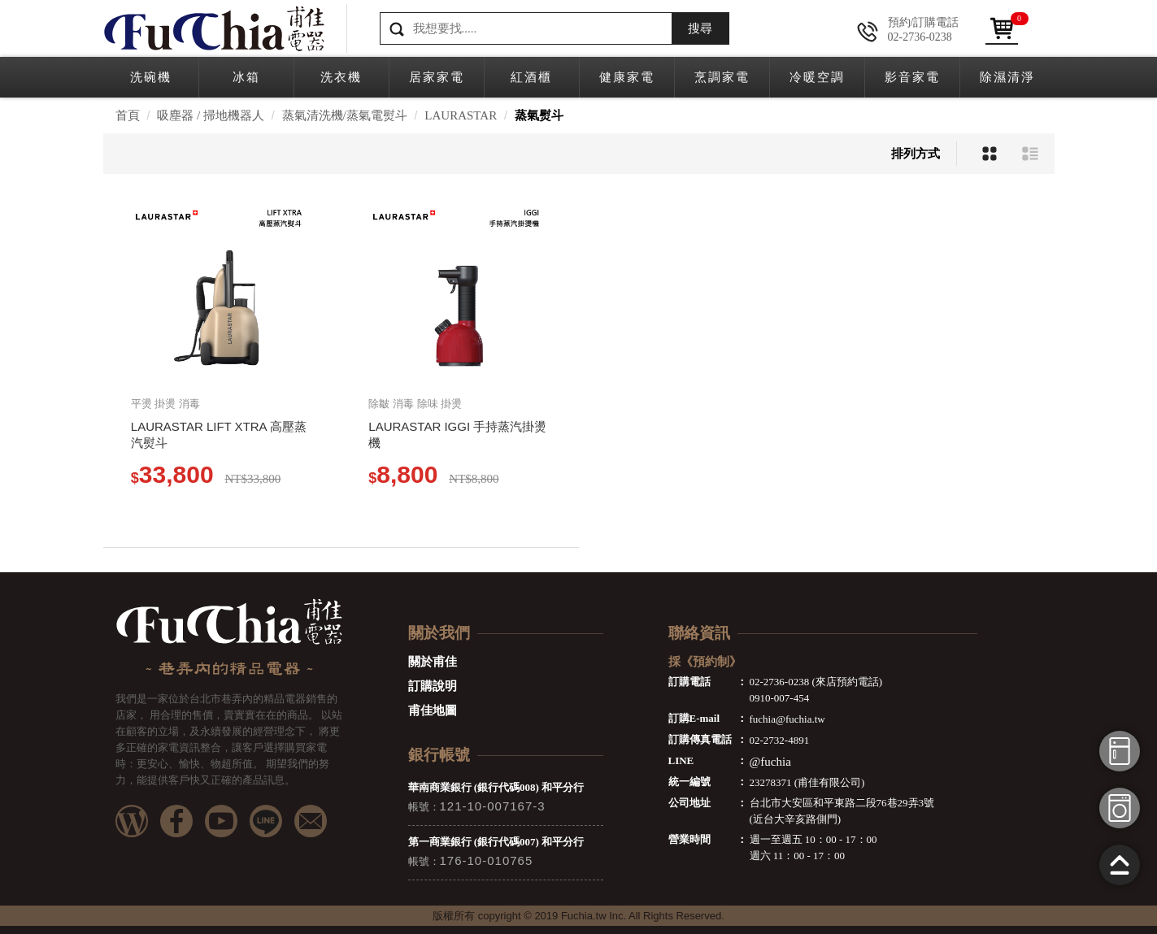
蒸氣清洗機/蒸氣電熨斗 (344, 115)
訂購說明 (432, 686)
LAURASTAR (460, 115)
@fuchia (770, 761)
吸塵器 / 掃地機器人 (210, 115)
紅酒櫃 (531, 77)
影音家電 (912, 77)
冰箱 (246, 77)
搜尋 (700, 28)
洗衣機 (341, 77)
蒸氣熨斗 (539, 115)
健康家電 (627, 77)
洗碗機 (151, 77)
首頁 (127, 115)
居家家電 (436, 77)
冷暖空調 (817, 77)
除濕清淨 (1007, 77)
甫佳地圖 (432, 710)
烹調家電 (722, 77)
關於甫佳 (432, 661)
